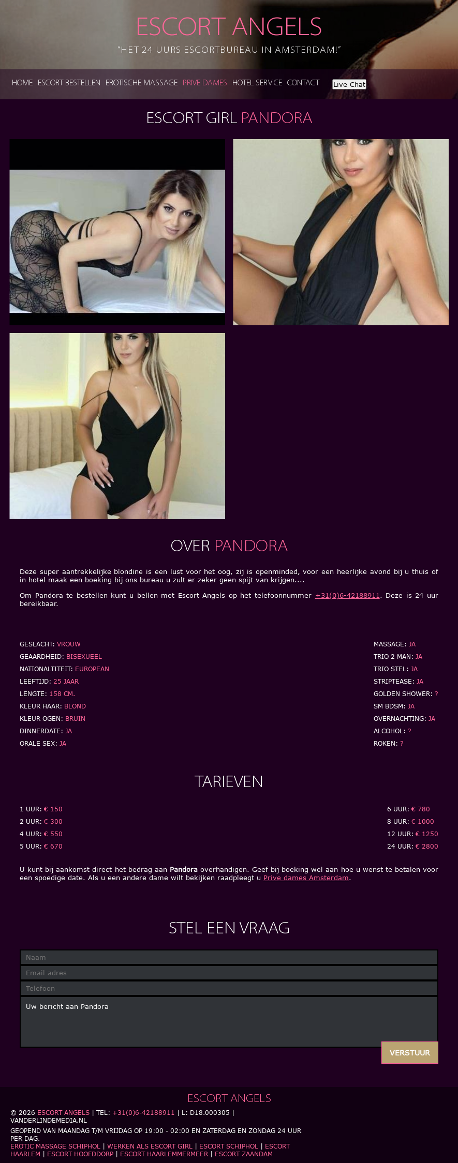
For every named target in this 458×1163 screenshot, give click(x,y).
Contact (303, 83)
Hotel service (257, 83)
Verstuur (410, 1052)
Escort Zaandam (244, 1154)
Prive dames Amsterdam (306, 877)
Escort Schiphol (228, 1146)
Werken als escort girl (150, 1146)
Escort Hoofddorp (80, 1154)
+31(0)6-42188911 (347, 595)
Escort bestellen (69, 83)
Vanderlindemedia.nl (48, 1120)
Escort (229, 36)
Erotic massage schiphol (55, 1146)
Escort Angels (63, 1112)
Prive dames (205, 83)
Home (22, 83)
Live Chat (349, 84)
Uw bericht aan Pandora (229, 1022)
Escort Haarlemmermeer (164, 1154)
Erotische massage (142, 83)
